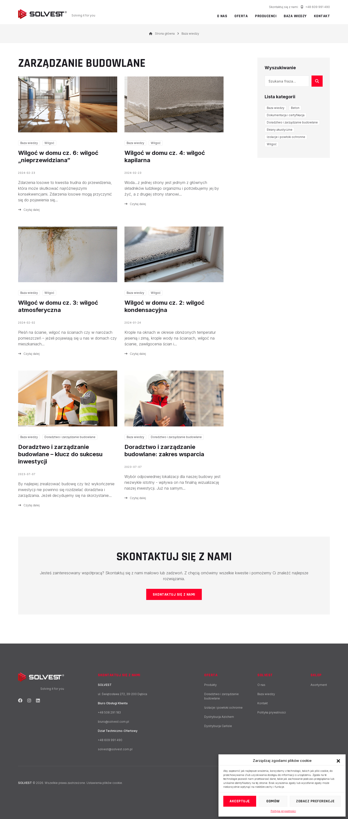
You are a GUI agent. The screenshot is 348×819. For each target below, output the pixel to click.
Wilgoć (49, 143)
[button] (338, 760)
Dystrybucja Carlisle (218, 726)
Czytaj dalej (29, 210)
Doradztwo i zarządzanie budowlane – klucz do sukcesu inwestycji (60, 454)
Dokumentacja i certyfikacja (285, 115)
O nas (222, 16)
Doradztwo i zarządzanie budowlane (69, 437)
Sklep (316, 675)
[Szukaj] (317, 81)
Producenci (265, 16)
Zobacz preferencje (315, 801)
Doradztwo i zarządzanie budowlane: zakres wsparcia (164, 450)
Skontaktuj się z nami (174, 594)
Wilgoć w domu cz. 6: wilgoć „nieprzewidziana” (58, 156)
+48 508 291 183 (109, 712)
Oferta (241, 16)
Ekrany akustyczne (279, 129)
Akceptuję (240, 801)
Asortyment (319, 685)
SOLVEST (265, 675)
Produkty (210, 685)
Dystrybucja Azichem (219, 717)
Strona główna (162, 33)
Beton (295, 108)
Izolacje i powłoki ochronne (286, 137)
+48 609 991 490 (315, 7)
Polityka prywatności (283, 811)
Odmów (273, 801)
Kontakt (322, 16)
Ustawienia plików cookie (104, 783)
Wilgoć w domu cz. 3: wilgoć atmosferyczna (58, 306)
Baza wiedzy (295, 16)
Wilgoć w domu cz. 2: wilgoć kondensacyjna (164, 306)
